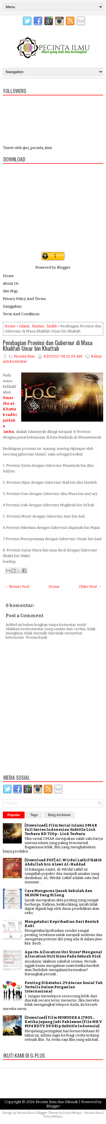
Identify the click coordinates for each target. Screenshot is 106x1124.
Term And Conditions (21, 314)
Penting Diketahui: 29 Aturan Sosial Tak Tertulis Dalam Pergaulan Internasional (64, 987)
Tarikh (51, 326)
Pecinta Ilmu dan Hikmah (57, 1102)
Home (8, 276)
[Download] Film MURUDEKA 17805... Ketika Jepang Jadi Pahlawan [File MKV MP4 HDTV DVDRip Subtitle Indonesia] (63, 1021)
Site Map (10, 291)
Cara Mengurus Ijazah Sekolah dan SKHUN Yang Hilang (58, 893)
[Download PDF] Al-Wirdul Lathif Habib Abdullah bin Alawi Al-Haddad (63, 862)
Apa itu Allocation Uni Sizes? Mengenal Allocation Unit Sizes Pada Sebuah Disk (63, 954)
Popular (13, 815)
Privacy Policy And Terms (24, 299)
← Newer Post (17, 586)
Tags (34, 815)
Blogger (63, 267)
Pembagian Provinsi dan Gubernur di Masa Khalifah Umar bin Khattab (47, 345)
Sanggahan (12, 306)
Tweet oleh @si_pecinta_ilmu (27, 148)
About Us (11, 283)
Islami (24, 326)
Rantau (38, 326)
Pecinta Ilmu (26, 1113)
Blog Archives (59, 815)
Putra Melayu (72, 1113)
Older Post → (90, 586)
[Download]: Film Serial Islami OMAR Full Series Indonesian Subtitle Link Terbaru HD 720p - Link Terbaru (61, 829)
